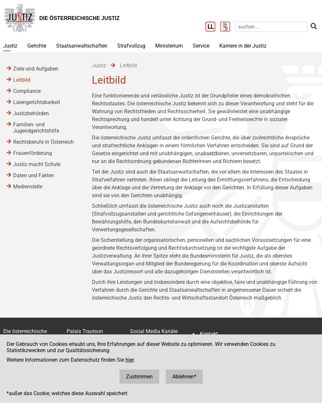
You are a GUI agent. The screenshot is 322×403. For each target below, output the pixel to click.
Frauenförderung (32, 153)
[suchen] (271, 27)
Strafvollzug (131, 46)
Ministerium (169, 46)
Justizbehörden (31, 113)
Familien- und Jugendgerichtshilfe (36, 127)
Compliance (27, 91)
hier (129, 360)
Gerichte (36, 46)
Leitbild (21, 80)
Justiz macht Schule (36, 164)
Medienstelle (27, 186)
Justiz (10, 46)
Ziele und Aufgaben (35, 69)
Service (201, 46)
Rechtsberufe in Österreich (43, 142)
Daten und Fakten (33, 175)
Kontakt (209, 334)
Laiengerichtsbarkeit (36, 102)
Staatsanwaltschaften (81, 46)
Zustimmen (139, 376)
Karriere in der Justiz (243, 46)
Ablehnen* (184, 376)
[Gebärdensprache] (227, 27)
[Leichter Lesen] (212, 27)
